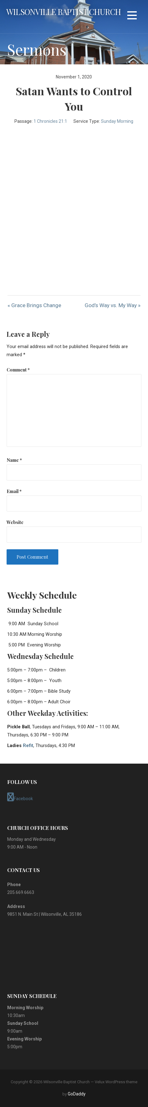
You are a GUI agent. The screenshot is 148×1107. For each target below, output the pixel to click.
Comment (18, 370)
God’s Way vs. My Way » (112, 305)
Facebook (20, 797)
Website (15, 522)
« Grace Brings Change (34, 305)
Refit (28, 745)
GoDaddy (77, 1093)
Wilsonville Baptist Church (63, 11)
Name (14, 460)
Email (14, 491)
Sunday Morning (117, 121)
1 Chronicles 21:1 (50, 121)
